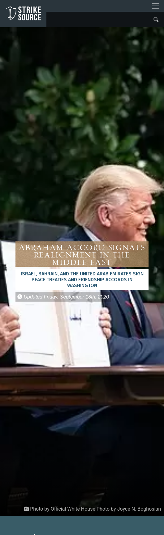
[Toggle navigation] (155, 6)
